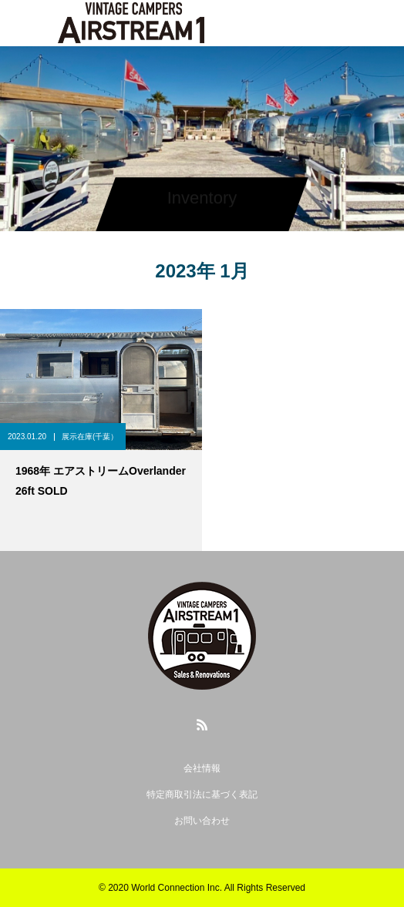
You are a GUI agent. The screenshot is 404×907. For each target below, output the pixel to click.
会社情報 (202, 768)
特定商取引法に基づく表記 (202, 794)
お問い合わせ (202, 820)
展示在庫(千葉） (90, 436)
